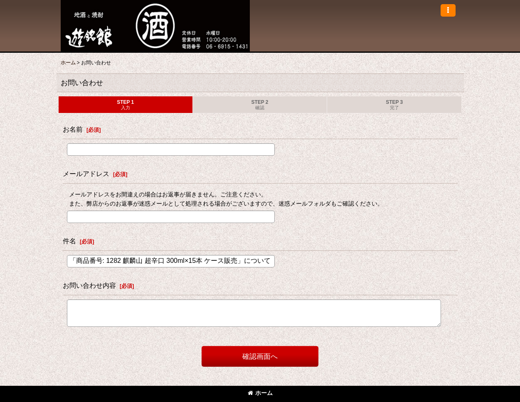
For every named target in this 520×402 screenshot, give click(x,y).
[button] (448, 10)
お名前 (73, 129)
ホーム (260, 393)
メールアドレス (86, 173)
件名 (69, 241)
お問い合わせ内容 (89, 285)
